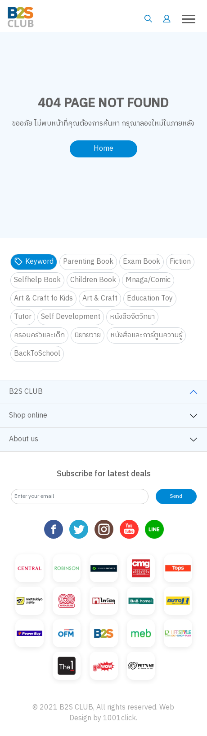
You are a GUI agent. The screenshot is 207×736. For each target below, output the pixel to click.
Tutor (23, 317)
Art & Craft (99, 298)
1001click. (120, 718)
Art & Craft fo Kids (43, 298)
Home (103, 149)
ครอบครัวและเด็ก (39, 335)
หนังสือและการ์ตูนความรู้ (146, 335)
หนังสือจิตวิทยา (132, 317)
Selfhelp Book (37, 280)
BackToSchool (37, 354)
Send (176, 496)
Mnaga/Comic (148, 280)
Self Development (70, 317)
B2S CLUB (26, 392)
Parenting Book (88, 262)
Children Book (93, 280)
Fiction (180, 262)
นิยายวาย (87, 335)
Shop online (28, 415)
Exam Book (141, 262)
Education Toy (150, 298)
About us (23, 439)
